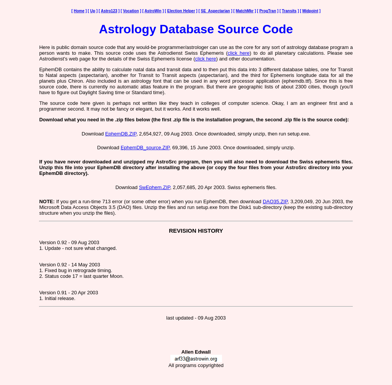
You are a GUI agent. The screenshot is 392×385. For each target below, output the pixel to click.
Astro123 (109, 11)
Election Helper (181, 11)
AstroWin (152, 11)
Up (92, 11)
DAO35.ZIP (275, 201)
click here (239, 53)
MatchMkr (245, 11)
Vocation (131, 11)
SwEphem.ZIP (154, 187)
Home (79, 11)
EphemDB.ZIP (120, 134)
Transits (289, 11)
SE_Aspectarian (215, 11)
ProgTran (267, 11)
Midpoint (310, 11)
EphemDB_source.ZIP (145, 147)
